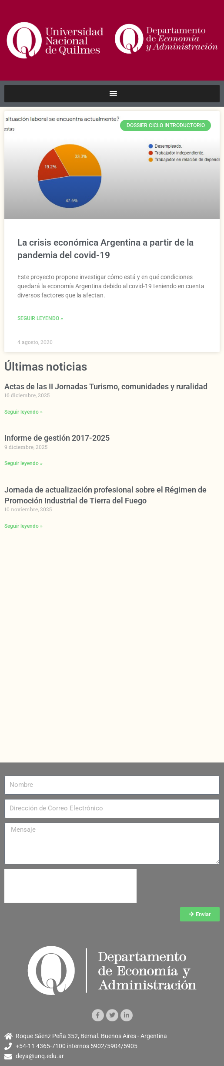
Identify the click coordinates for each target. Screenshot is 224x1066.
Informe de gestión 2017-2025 (57, 437)
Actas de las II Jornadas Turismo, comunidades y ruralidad (105, 386)
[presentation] (70, 886)
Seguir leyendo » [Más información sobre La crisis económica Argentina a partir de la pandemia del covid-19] (40, 318)
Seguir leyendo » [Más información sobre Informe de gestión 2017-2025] (23, 463)
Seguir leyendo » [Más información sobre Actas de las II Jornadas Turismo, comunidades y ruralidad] (23, 412)
